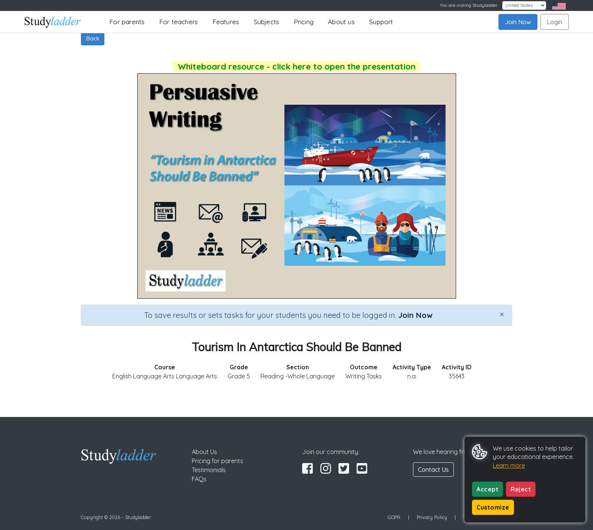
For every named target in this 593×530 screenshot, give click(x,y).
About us (341, 22)
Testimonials (209, 470)
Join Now (518, 22)
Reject (521, 489)
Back (92, 38)
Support (381, 22)
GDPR (394, 517)
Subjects (266, 22)
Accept (487, 489)
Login (554, 22)
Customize (493, 507)
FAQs (199, 479)
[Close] (502, 314)
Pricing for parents (217, 461)
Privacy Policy (432, 517)
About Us (204, 452)
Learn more (509, 465)
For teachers (178, 22)
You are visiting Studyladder (469, 5)
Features (226, 22)
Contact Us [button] (433, 469)
